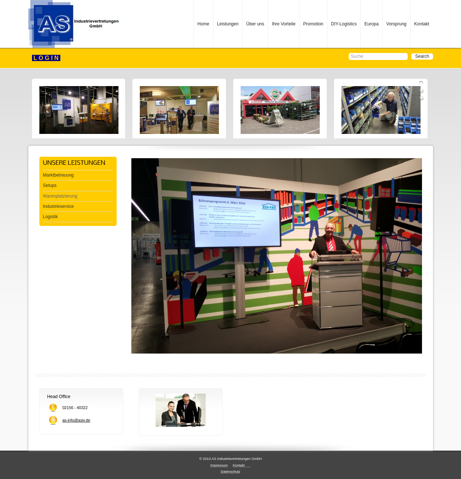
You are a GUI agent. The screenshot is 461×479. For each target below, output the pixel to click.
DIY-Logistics (344, 23)
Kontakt (421, 23)
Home (203, 23)
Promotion (313, 23)
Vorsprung (396, 23)
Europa (371, 23)
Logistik (50, 216)
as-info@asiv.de (76, 420)
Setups (50, 185)
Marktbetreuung (58, 175)
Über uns (255, 23)
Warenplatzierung (60, 196)
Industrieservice (58, 206)
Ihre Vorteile (283, 23)
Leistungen (228, 23)
